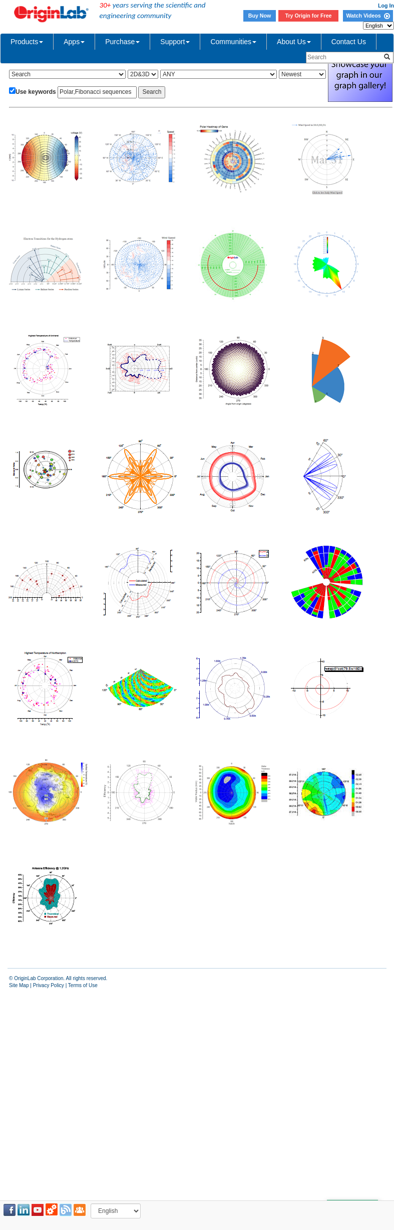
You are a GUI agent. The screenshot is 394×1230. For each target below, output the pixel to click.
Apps (74, 42)
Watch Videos (367, 16)
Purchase (122, 42)
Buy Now (259, 16)
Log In (386, 6)
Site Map (19, 985)
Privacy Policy (48, 985)
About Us (294, 42)
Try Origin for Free (308, 16)
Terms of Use (83, 985)
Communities (233, 42)
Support (175, 42)
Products (27, 42)
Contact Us (348, 42)
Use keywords (36, 91)
